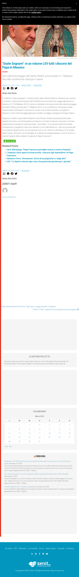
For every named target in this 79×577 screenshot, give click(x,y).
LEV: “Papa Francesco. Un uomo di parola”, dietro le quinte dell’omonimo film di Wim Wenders (36, 474)
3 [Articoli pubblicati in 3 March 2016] (39, 425)
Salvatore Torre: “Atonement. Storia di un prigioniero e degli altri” (36, 158)
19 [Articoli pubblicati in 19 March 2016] (59, 433)
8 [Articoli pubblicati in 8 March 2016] (19, 429)
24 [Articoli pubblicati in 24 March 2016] (39, 437)
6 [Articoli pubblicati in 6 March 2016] (69, 425)
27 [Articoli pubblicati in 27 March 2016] (69, 437)
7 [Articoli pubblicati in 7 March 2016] (9, 429)
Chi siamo (9, 548)
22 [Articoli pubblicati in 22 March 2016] (19, 437)
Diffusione (22, 548)
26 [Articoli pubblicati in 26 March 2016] (59, 437)
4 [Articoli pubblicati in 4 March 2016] (49, 425)
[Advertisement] (39, 288)
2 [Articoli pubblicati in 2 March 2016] (29, 425)
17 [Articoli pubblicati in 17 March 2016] (39, 433)
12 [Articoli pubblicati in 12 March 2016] (59, 429)
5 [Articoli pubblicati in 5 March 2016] (59, 425)
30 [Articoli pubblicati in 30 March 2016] (29, 441)
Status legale (51, 548)
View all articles (9, 197)
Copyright (60, 548)
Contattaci (70, 548)
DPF (15, 548)
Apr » (10, 446)
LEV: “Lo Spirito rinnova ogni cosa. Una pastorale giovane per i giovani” (39, 161)
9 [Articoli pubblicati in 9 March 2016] (29, 429)
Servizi (41, 548)
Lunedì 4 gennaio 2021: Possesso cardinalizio (20, 487)
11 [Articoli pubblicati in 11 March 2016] (49, 429)
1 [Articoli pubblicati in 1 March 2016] (19, 425)
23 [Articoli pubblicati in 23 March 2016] (29, 437)
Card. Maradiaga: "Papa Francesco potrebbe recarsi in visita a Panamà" (39, 149)
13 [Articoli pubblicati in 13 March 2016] (69, 429)
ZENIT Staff (26, 85)
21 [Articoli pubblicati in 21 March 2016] (9, 437)
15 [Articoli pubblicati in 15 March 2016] (19, 433)
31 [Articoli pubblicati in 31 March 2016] (39, 441)
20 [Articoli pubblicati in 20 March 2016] (69, 433)
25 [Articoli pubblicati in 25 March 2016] (49, 437)
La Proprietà (32, 548)
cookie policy (36, 12)
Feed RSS (40, 456)
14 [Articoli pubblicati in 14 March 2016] (9, 433)
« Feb (6, 446)
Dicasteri (38, 85)
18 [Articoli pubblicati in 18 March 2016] (49, 433)
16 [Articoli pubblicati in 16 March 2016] (29, 433)
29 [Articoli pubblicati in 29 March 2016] (19, 441)
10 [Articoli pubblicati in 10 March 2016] (39, 429)
